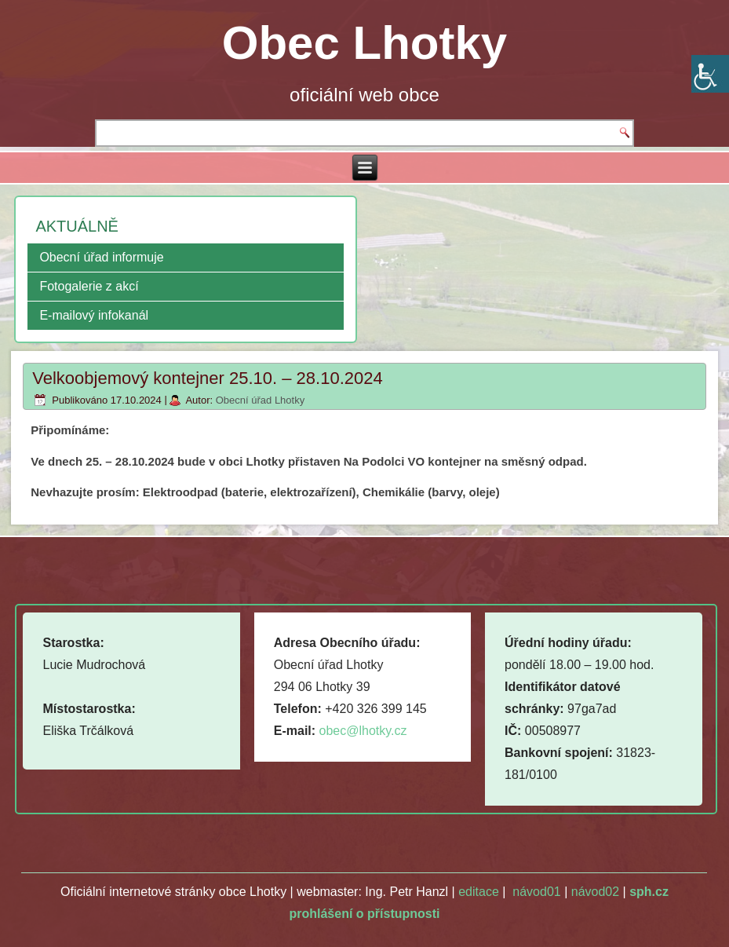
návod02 (595, 891)
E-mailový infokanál (93, 315)
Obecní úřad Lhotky (260, 400)
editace (478, 891)
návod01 (536, 891)
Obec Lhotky (364, 42)
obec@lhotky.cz (363, 730)
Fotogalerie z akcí (88, 286)
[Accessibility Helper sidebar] (710, 74)
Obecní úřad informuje (101, 257)
